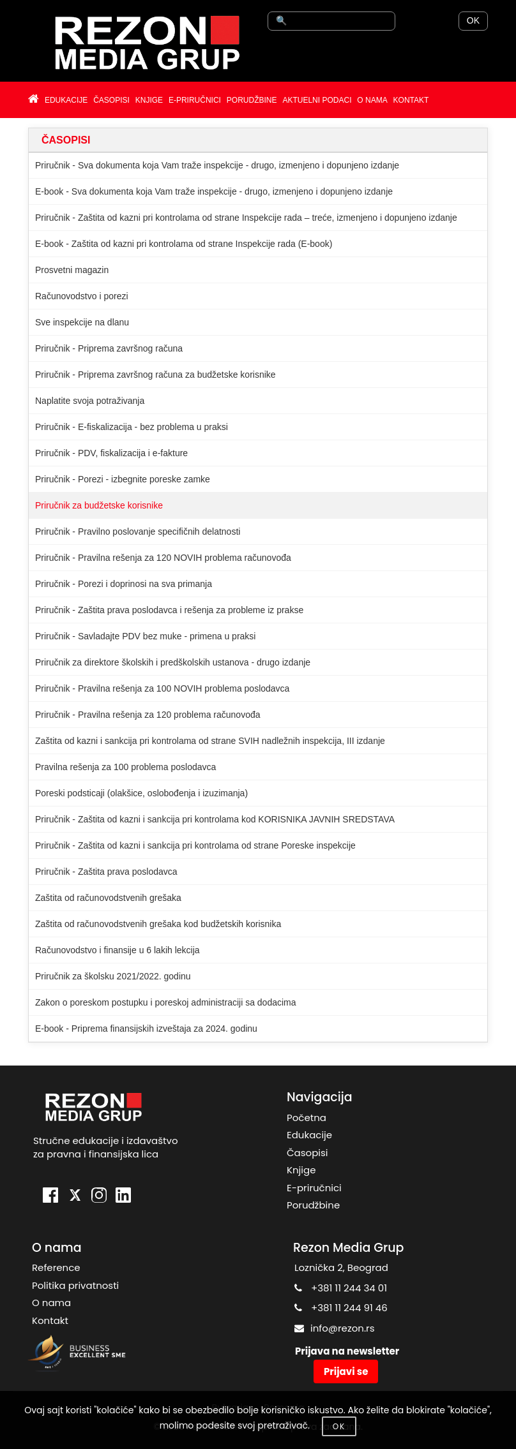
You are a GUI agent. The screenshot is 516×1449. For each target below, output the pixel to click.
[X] (74, 1196)
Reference (56, 1267)
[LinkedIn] (123, 1196)
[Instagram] (99, 1196)
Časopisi (307, 1152)
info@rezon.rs (342, 1328)
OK (473, 20)
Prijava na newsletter (347, 1351)
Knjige (301, 1170)
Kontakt (50, 1320)
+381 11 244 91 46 (349, 1307)
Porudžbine (313, 1205)
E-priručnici (314, 1187)
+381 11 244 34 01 (349, 1288)
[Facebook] (50, 1196)
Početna (306, 1117)
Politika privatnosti (75, 1285)
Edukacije (309, 1134)
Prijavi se (346, 1371)
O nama (51, 1302)
